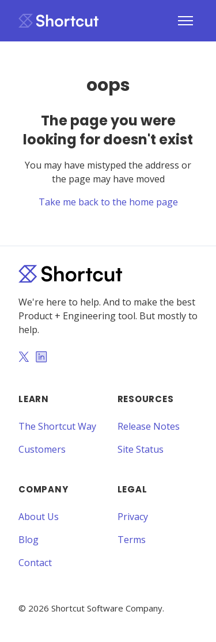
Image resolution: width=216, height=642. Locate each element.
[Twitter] (23, 358)
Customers (42, 449)
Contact (35, 562)
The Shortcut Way (57, 426)
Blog (28, 539)
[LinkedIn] (41, 358)
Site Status (141, 449)
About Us (38, 516)
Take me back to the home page (108, 202)
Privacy (133, 516)
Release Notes (149, 426)
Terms (132, 539)
